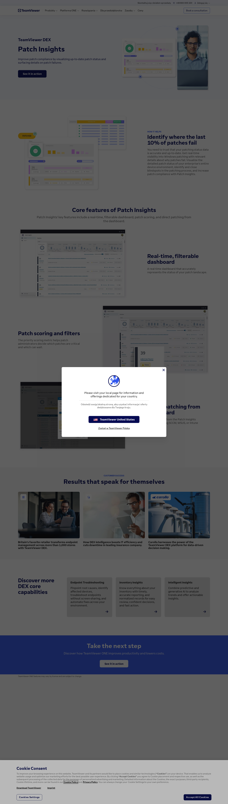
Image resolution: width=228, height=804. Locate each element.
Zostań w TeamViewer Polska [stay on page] (114, 428)
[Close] (163, 370)
